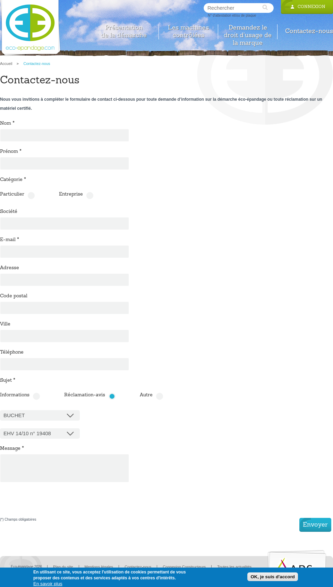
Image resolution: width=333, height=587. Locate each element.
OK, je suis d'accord (272, 576)
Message (12, 448)
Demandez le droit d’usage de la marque (248, 32)
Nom (7, 123)
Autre (146, 395)
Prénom (11, 151)
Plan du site (63, 567)
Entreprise (71, 194)
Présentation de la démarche (124, 32)
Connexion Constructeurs (184, 567)
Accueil (6, 63)
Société (8, 211)
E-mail (9, 240)
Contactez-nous (309, 31)
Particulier (12, 194)
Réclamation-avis (84, 395)
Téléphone (12, 352)
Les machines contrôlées (188, 32)
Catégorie (13, 179)
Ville (5, 324)
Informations (14, 395)
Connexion (311, 7)
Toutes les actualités (234, 567)
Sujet (7, 380)
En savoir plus (47, 583)
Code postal (13, 296)
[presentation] (52, 504)
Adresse (9, 268)
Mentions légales (99, 567)
